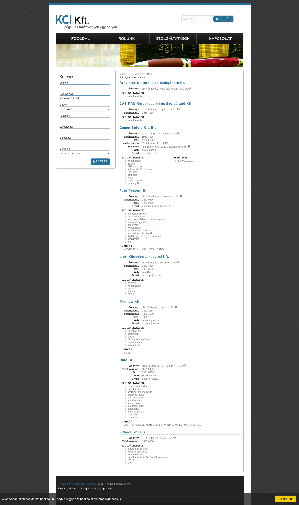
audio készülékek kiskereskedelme (146, 219)
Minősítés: (85, 151)
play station (134, 345)
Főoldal (61, 488)
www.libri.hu (148, 272)
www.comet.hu (149, 150)
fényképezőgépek (137, 222)
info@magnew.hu (151, 323)
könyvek (132, 283)
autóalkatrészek (136, 411)
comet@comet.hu (151, 153)
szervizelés (133, 239)
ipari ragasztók (135, 397)
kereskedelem (135, 342)
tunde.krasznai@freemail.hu (157, 206)
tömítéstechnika (136, 406)
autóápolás (133, 408)
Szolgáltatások (88, 488)
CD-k (130, 288)
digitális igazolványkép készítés (144, 236)
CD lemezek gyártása (139, 339)
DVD (130, 463)
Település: (85, 118)
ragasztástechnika (137, 386)
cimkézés (133, 174)
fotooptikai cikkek (137, 213)
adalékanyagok (136, 400)
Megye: (85, 107)
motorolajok (134, 403)
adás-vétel (133, 225)
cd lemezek (134, 417)
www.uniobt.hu (149, 375)
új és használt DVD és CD (141, 230)
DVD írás (132, 172)
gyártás (131, 163)
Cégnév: (85, 85)
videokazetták (135, 96)
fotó (130, 241)
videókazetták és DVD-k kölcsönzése (147, 457)
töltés (130, 177)
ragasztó (132, 414)
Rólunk (73, 488)
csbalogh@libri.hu (151, 275)
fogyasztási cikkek (137, 449)
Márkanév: (85, 140)
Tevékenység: (85, 96)
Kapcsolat (105, 488)
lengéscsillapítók (136, 394)
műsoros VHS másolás (140, 169)
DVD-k (131, 294)
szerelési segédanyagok (140, 392)
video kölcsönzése (137, 451)
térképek (132, 291)
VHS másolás (135, 166)
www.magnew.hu (151, 320)
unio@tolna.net (150, 378)
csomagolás (134, 183)
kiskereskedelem (136, 216)
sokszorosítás (135, 180)
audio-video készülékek (140, 233)
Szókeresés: (85, 129)
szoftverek (133, 334)
